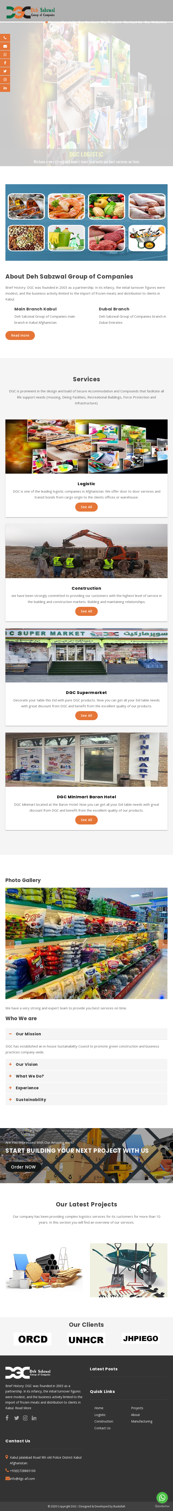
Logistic (100, 1415)
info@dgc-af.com (22, 1478)
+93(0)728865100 (23, 1471)
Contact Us (132, 22)
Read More (23, 1408)
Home (52, 22)
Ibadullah (119, 1506)
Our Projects (111, 22)
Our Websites (155, 22)
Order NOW (23, 1167)
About (135, 1415)
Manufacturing (141, 1421)
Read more (20, 335)
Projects (137, 1408)
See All (86, 507)
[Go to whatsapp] (162, 1497)
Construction (103, 1421)
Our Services (88, 22)
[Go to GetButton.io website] (162, 1506)
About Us (68, 22)
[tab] (86, 1034)
